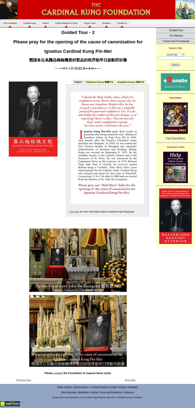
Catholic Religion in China (66, 23)
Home (60, 387)
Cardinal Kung (29, 23)
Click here (74, 211)
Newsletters (83, 392)
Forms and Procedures (176, 41)
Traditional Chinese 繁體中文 (99, 82)
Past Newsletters (175, 138)
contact (58, 373)
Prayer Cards (90, 23)
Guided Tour (176, 30)
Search (175, 65)
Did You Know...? (82, 387)
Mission (68, 387)
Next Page (130, 380)
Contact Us (122, 23)
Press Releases (68, 392)
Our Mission (176, 35)
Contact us (129, 392)
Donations (106, 23)
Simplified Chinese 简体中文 (130, 82)
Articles (45, 23)
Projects (122, 387)
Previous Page (23, 380)
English (78, 82)
